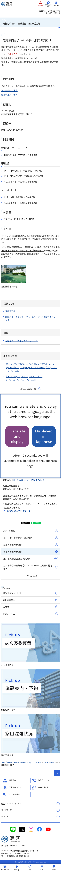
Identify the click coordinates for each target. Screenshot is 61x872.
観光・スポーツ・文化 (23, 762)
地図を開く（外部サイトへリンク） (21, 341)
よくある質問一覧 (28, 389)
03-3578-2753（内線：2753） (29, 480)
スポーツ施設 (48, 762)
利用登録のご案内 (9, 91)
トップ (5, 869)
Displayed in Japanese (44, 436)
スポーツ (37, 762)
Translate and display (17, 436)
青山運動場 (10, 311)
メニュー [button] (42, 869)
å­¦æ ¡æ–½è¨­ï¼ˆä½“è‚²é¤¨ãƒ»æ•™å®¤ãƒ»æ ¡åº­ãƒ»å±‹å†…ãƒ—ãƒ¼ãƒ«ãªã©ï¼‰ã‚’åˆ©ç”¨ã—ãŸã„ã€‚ (31, 367)
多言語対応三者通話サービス (19, 511)
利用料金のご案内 (9, 95)
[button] (40, 4)
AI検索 (54, 869)
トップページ (6, 762)
